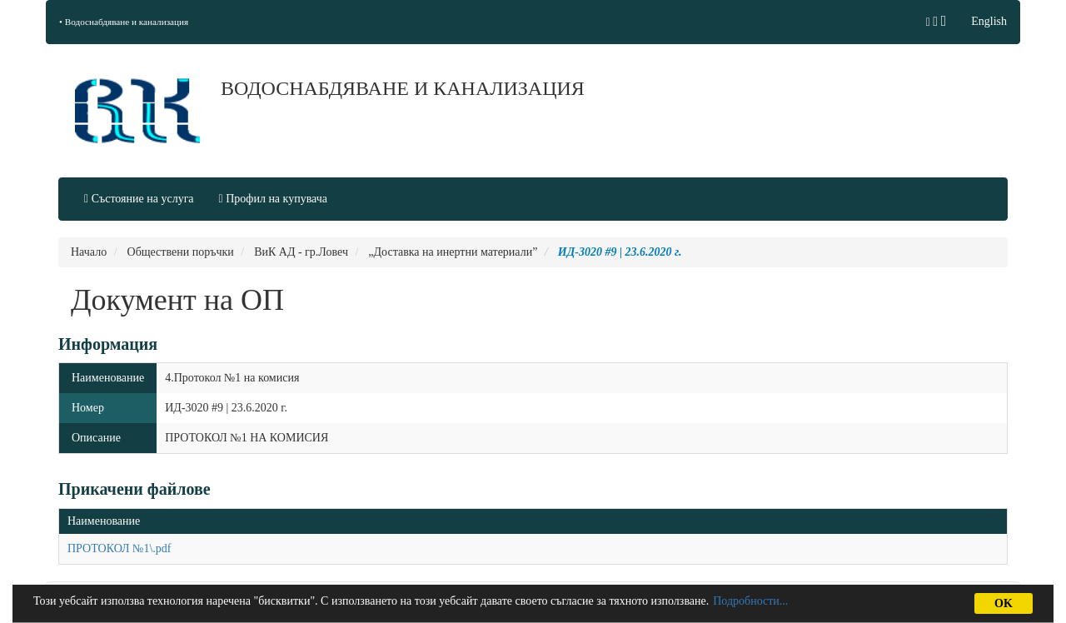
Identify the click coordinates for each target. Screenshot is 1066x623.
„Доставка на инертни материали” (452, 252)
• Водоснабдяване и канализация (123, 22)
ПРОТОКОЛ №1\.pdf (119, 548)
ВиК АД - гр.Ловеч (301, 252)
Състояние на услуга (139, 198)
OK (1003, 603)
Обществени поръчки (180, 252)
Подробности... (750, 601)
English (989, 21)
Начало (89, 252)
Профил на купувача (273, 198)
